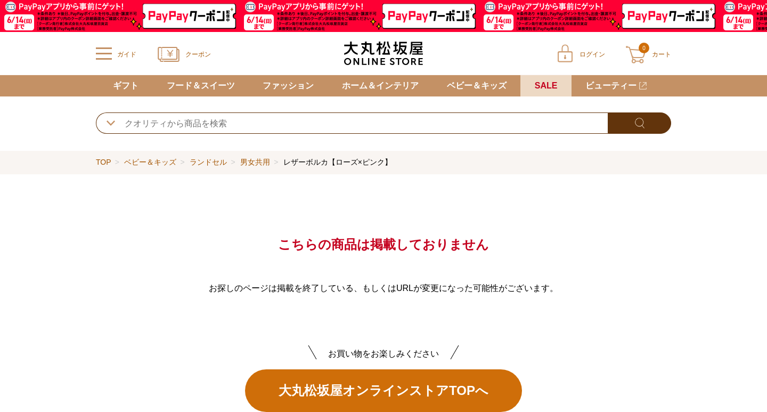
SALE (546, 85)
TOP (103, 162)
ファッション (288, 85)
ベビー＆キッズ (477, 85)
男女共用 (255, 162)
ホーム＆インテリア (380, 85)
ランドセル (208, 162)
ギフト (125, 85)
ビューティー (611, 85)
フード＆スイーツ (201, 85)
